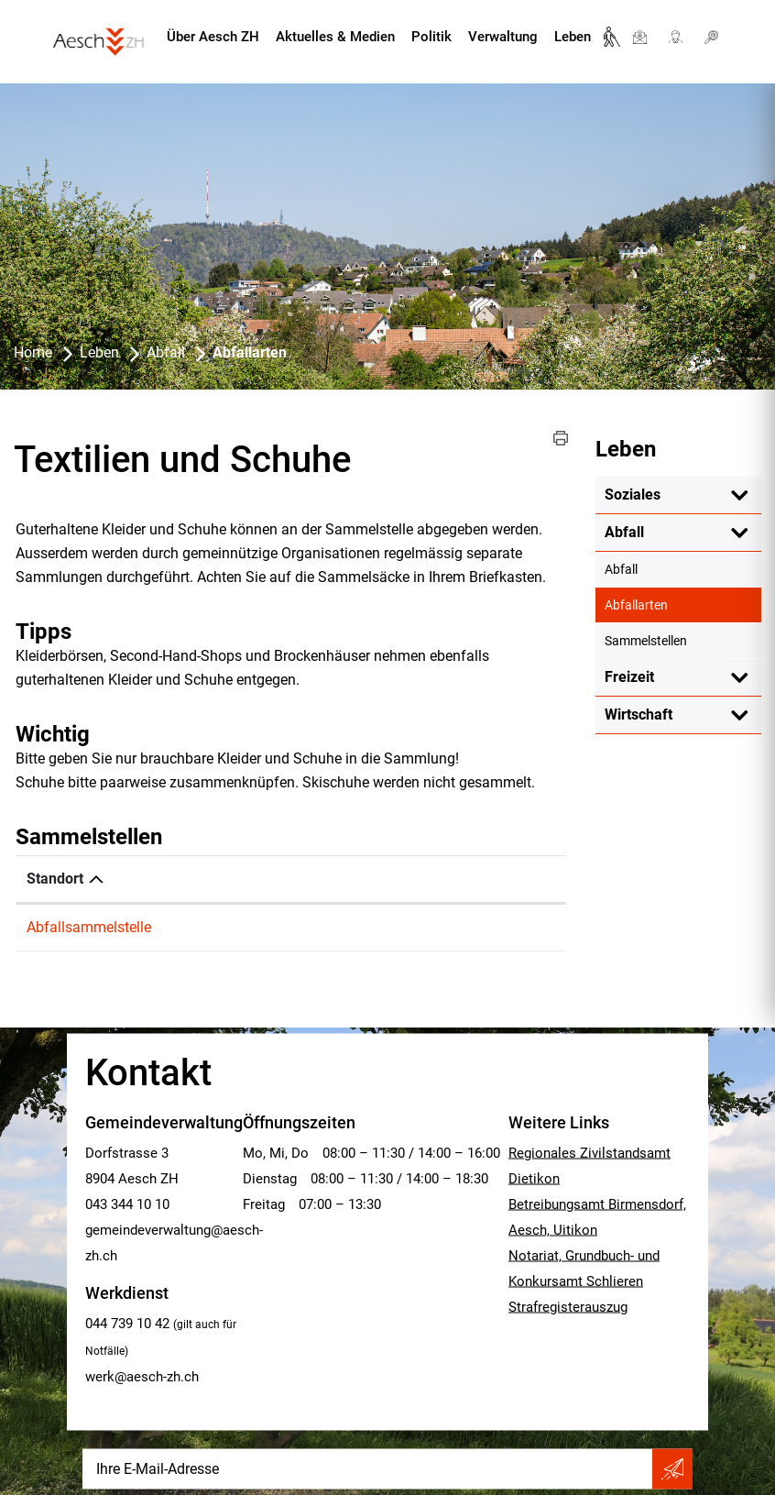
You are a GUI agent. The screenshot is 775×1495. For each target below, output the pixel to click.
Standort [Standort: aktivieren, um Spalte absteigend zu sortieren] (55, 878)
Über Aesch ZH (213, 36)
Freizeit (629, 677)
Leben (572, 36)
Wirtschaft (638, 714)
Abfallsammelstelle (89, 927)
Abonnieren (672, 1469)
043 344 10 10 (127, 1204)
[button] (560, 438)
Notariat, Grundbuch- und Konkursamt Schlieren (584, 1269)
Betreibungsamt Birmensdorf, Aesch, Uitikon (597, 1217)
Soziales (632, 494)
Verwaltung (503, 36)
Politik (431, 36)
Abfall (624, 532)
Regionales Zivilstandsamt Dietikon (589, 1166)
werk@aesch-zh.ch (142, 1377)
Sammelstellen (646, 640)
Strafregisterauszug (568, 1307)
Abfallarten (674, 604)
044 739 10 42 (127, 1323)
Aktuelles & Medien (335, 36)
